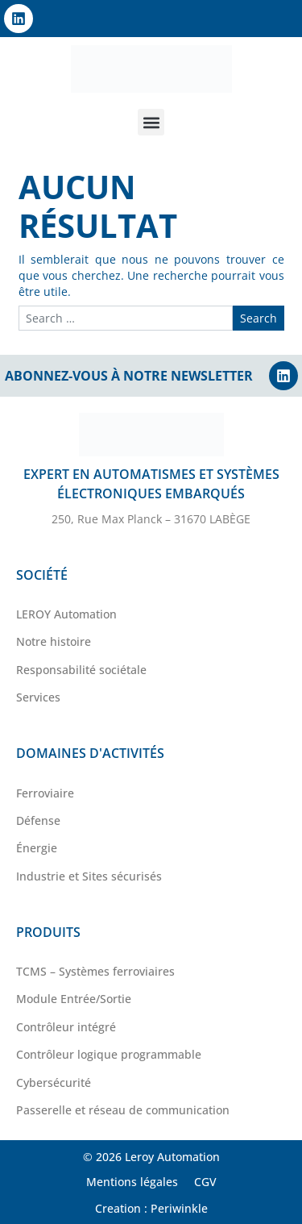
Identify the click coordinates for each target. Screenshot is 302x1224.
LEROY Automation (66, 614)
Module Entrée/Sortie (73, 998)
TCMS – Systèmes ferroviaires (95, 971)
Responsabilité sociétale (81, 669)
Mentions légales (132, 1181)
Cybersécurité (53, 1082)
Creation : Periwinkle (151, 1208)
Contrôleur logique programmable (108, 1054)
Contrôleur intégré (66, 1027)
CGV (205, 1181)
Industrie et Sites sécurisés (89, 876)
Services (38, 697)
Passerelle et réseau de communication (123, 1110)
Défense (38, 820)
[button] (151, 122)
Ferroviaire (45, 793)
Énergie (36, 848)
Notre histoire (53, 641)
